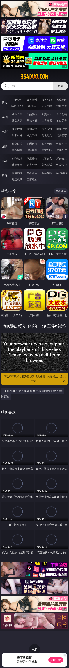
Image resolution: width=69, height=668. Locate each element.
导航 (5, 176)
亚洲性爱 (17, 129)
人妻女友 (47, 158)
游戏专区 (61, 99)
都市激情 (17, 158)
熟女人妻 (17, 120)
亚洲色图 (32, 143)
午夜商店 (32, 173)
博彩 (5, 102)
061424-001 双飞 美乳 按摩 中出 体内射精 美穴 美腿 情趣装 (32, 393)
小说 (5, 161)
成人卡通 (47, 129)
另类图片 (61, 150)
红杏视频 (17, 179)
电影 (5, 132)
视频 (5, 117)
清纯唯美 (32, 150)
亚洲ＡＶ (17, 114)
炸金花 (32, 106)
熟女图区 (47, 150)
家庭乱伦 (32, 158)
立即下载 (56, 660)
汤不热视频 (61, 173)
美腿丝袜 (17, 150)
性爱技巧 (61, 164)
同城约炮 (17, 173)
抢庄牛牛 (61, 106)
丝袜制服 (32, 120)
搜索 (60, 86)
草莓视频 (47, 173)
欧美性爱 (61, 129)
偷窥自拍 (17, 143)
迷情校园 (17, 164)
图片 (5, 146)
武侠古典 (61, 158)
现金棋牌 (47, 106)
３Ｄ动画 (61, 114)
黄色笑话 (47, 164)
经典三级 (32, 135)
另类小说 (32, 164)
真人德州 (32, 99)
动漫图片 (61, 143)
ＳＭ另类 (61, 120)
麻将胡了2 (17, 106)
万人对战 (47, 99)
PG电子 (17, 99)
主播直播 (47, 120)
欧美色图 (47, 143)
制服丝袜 (17, 135)
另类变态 (61, 135)
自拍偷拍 (32, 114)
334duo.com (35, 76)
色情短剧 (32, 179)
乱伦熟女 (47, 135)
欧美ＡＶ (47, 114)
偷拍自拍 (32, 129)
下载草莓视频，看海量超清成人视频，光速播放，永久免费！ (35, 379)
